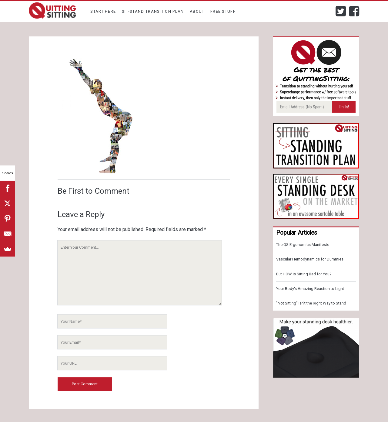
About (197, 11)
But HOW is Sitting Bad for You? (304, 274)
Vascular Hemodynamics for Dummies (309, 259)
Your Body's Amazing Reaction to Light (310, 288)
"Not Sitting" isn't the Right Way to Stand (311, 303)
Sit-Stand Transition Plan (153, 11)
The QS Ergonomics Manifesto (302, 244)
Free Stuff (223, 11)
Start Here (103, 11)
